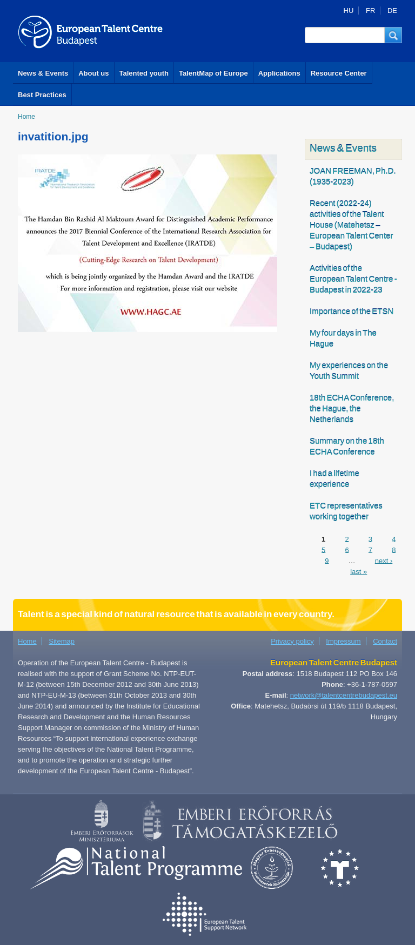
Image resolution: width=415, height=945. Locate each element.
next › (384, 560)
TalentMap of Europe (213, 73)
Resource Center (339, 73)
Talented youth (144, 73)
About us (93, 73)
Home (26, 116)
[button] (393, 35)
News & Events (43, 73)
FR (370, 10)
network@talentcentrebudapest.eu (343, 695)
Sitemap (62, 641)
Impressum (343, 641)
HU (349, 10)
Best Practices (42, 95)
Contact (385, 641)
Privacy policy (292, 641)
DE (392, 10)
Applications (279, 73)
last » (358, 571)
